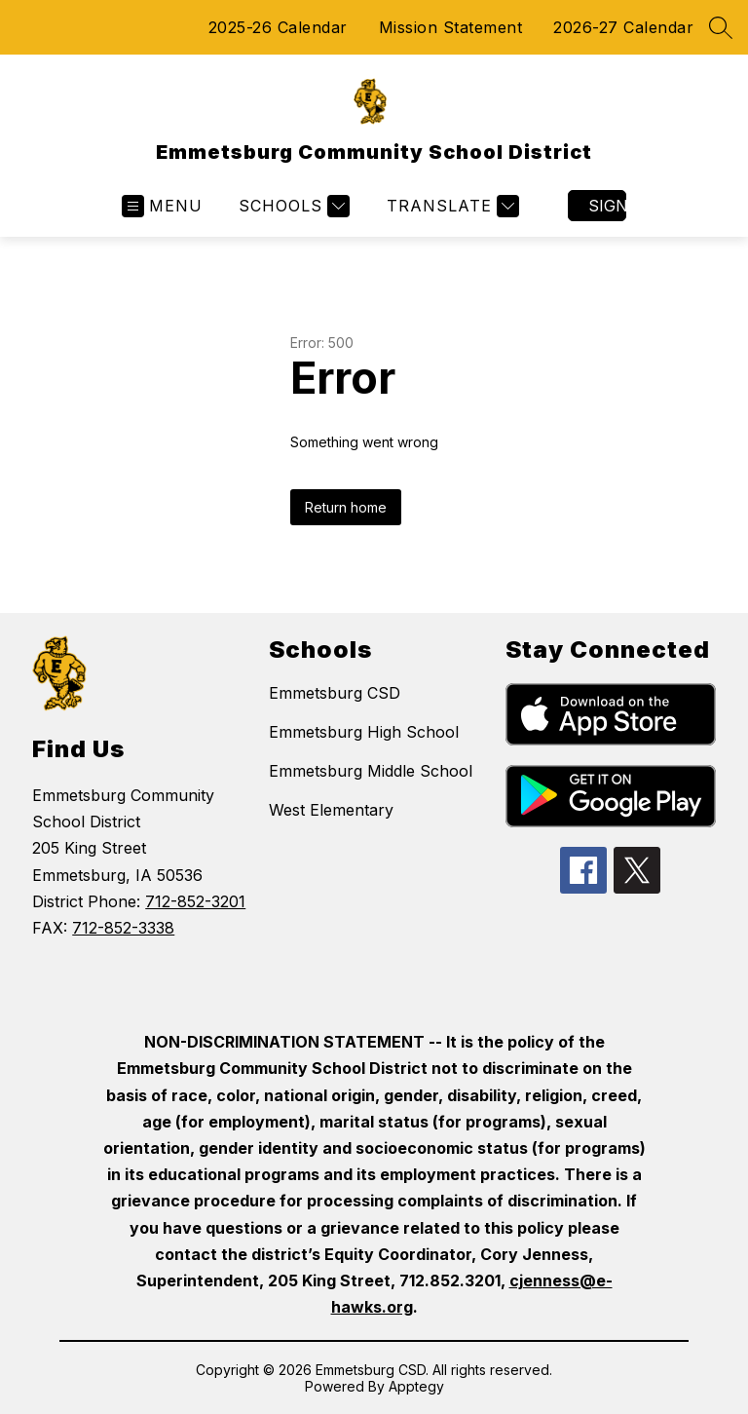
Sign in (607, 205)
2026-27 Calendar (623, 27)
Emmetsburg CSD (334, 693)
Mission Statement (451, 27)
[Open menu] (162, 206)
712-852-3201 (195, 901)
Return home (346, 507)
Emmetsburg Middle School (370, 771)
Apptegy (416, 1386)
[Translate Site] (450, 206)
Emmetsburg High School (364, 732)
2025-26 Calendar (278, 27)
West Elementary (331, 810)
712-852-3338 (123, 927)
